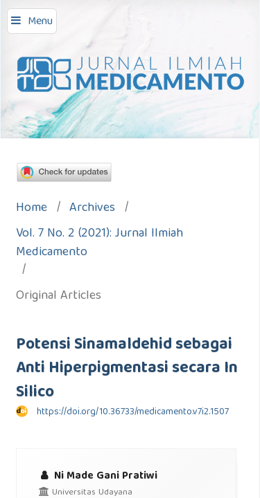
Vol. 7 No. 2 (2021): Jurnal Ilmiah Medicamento (99, 244)
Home (31, 209)
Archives (92, 209)
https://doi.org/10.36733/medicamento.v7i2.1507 (133, 412)
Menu (40, 22)
